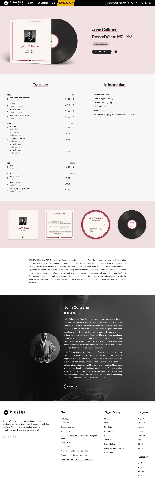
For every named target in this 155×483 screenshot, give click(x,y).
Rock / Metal (70, 451)
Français (141, 423)
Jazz (103, 110)
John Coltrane (104, 29)
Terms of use (109, 440)
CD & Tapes (65, 447)
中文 (140, 440)
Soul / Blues (88, 459)
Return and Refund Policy (114, 448)
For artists (42, 3)
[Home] (13, 3)
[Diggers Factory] (14, 412)
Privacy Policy (109, 444)
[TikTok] (16, 436)
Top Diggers (65, 418)
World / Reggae (67, 459)
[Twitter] (6, 436)
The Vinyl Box (66, 3)
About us (107, 418)
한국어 (140, 448)
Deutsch (141, 435)
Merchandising (66, 431)
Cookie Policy (109, 452)
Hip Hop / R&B (82, 451)
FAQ (53, 3)
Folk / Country (66, 455)
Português (142, 431)
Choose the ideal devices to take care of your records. (79, 436)
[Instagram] (8, 436)
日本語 (140, 444)
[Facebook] (3, 436)
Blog (106, 423)
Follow (70, 386)
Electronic (78, 459)
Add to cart (101, 52)
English (141, 418)
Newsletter (108, 427)
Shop (30, 3)
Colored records (67, 427)
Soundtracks (78, 455)
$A (142, 467)
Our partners (109, 431)
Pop (62, 451)
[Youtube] (11, 436)
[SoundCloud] (13, 436)
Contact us (108, 435)
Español (141, 427)
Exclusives (65, 423)
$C (139, 472)
